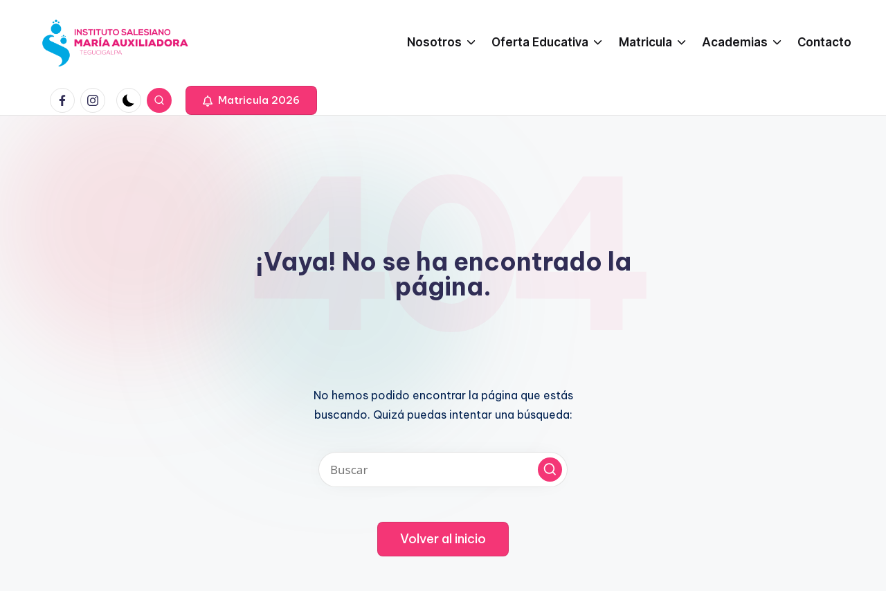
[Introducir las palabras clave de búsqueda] (443, 469)
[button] (251, 100)
